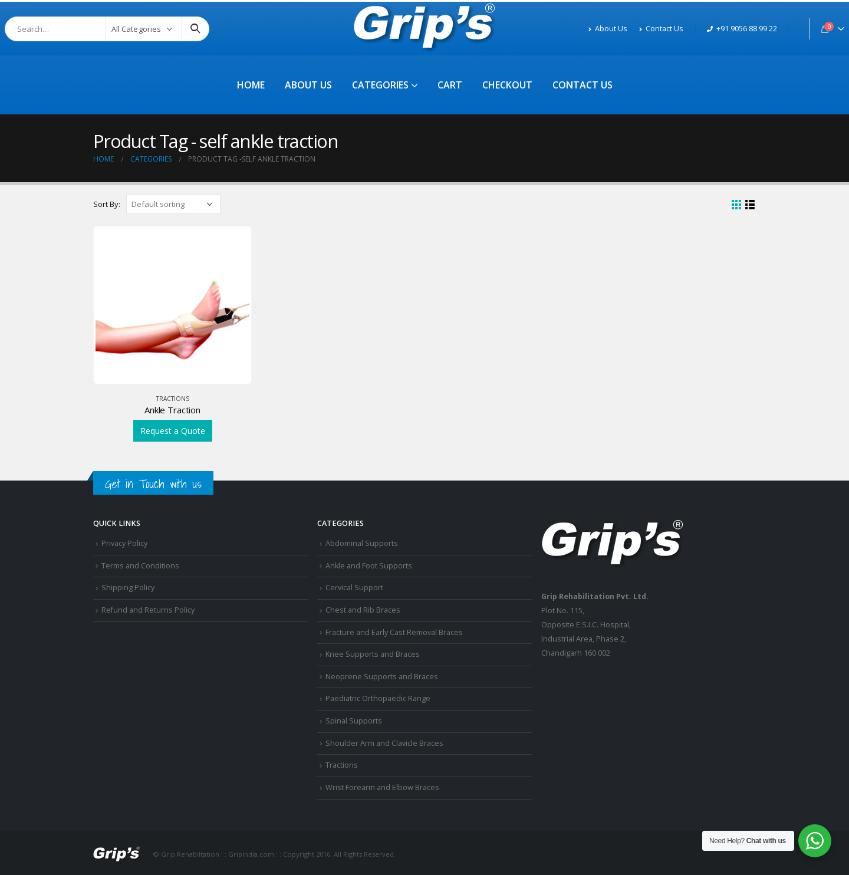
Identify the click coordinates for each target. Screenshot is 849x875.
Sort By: (106, 204)
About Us (607, 29)
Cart (449, 84)
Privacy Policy (124, 543)
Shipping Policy (127, 588)
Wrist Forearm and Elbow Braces (382, 787)
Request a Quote (172, 430)
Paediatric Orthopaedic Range (377, 698)
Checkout (507, 84)
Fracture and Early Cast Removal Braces (394, 632)
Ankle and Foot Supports (368, 566)
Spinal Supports (353, 721)
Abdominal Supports (361, 543)
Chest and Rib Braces (362, 610)
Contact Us (661, 29)
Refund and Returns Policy (148, 610)
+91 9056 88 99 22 (742, 29)
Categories (380, 84)
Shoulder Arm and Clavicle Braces (384, 743)
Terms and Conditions (140, 566)
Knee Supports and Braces (372, 654)
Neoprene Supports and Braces (381, 677)
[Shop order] (173, 204)
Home (251, 84)
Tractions (172, 398)
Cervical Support (354, 588)
